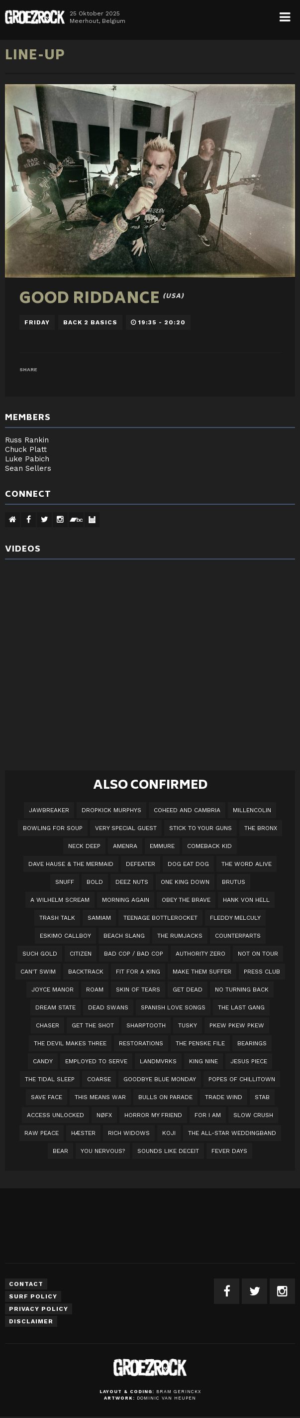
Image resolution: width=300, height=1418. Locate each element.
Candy (43, 1061)
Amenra (125, 846)
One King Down (185, 881)
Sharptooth (146, 1025)
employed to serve (96, 1061)
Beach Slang (124, 935)
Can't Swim (38, 971)
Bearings (252, 1043)
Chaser (47, 1025)
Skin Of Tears (138, 989)
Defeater (140, 863)
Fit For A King (138, 971)
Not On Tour (258, 953)
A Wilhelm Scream (60, 899)
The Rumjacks (179, 935)
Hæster (83, 1133)
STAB (262, 1097)
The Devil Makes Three (70, 1043)
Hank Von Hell (246, 899)
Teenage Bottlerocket (160, 917)
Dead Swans (108, 1007)
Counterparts (238, 935)
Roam (94, 989)
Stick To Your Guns (200, 828)
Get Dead (187, 989)
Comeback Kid (209, 846)
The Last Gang (241, 1007)
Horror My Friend (153, 1115)
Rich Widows (129, 1133)
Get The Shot (93, 1025)
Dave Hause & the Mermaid (70, 863)
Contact (26, 1283)
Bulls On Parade (165, 1097)
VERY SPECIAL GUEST (126, 828)
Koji (169, 1133)
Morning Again (125, 899)
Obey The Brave (186, 899)
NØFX (104, 1115)
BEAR (60, 1150)
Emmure (162, 846)
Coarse (99, 1079)
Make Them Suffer (202, 971)
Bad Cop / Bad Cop (133, 953)
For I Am (208, 1115)
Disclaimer (31, 1321)
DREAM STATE (55, 1007)
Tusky (187, 1025)
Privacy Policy (38, 1308)
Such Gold (39, 953)
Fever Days (229, 1150)
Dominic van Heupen (166, 1398)
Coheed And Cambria (187, 810)
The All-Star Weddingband (232, 1133)
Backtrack (85, 971)
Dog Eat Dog (188, 863)
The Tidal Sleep (50, 1079)
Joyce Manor (52, 989)
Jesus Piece (248, 1061)
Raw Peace (41, 1133)
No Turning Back (242, 989)
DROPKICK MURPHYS (111, 810)
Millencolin (252, 810)
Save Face (46, 1097)
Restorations (141, 1043)
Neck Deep (84, 846)
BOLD (95, 881)
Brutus (233, 881)
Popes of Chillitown (241, 1079)
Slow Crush (253, 1115)
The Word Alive (246, 863)
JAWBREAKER (49, 810)
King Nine (203, 1061)
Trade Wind (223, 1097)
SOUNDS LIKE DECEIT (168, 1150)
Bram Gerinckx (178, 1391)
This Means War (100, 1097)
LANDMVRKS (158, 1061)
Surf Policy (33, 1296)
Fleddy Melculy (235, 917)
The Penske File (200, 1043)
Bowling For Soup (53, 828)
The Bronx (260, 828)
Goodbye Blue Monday (159, 1079)
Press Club (262, 971)
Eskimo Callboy (65, 935)
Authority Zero (200, 953)
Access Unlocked (55, 1115)
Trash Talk (57, 917)
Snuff (64, 881)
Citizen (81, 953)
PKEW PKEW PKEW (236, 1025)
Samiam (99, 917)
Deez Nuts (131, 881)
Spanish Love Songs (173, 1007)
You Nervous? (103, 1150)
